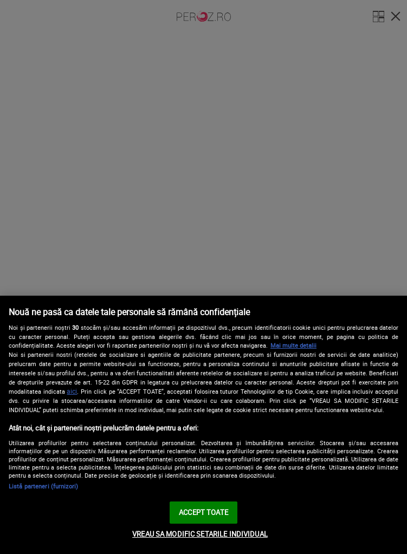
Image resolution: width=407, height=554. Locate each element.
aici (72, 391)
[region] (203, 425)
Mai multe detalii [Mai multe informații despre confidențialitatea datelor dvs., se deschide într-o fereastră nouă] (293, 345)
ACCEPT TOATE (203, 512)
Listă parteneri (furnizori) (43, 486)
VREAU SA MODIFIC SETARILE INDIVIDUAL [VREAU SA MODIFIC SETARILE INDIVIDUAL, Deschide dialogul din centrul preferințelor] (200, 534)
